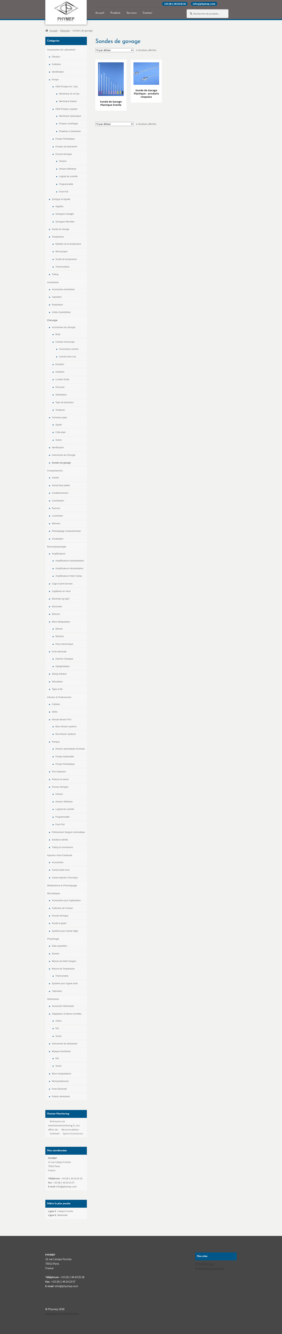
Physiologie (53, 938)
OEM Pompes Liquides (66, 109)
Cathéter (56, 704)
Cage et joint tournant (62, 583)
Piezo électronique (64, 644)
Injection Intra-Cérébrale (59, 855)
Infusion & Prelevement (59, 697)
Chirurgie (65, 30)
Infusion (63, 161)
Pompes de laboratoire (66, 146)
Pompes (56, 742)
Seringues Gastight (64, 214)
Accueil (99, 13)
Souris (58, 1036)
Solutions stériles (60, 839)
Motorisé (59, 636)
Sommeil (54, 1133)
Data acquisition (59, 946)
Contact (147, 13)
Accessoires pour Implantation (66, 900)
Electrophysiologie (56, 546)
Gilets (54, 712)
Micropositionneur (60, 1081)
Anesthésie (53, 282)
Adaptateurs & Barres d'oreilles (66, 1014)
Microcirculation (70, 1129)
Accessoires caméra (68, 349)
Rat (57, 1028)
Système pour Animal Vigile (65, 931)
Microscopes (61, 251)
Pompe (55, 79)
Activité (55, 477)
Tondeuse (60, 410)
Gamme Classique (64, 659)
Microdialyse (53, 893)
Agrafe (58, 424)
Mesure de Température (63, 968)
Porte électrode (59, 651)
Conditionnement (60, 493)
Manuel (58, 629)
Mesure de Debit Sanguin (64, 961)
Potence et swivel (60, 779)
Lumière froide (62, 379)
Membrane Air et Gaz (69, 94)
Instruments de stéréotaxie (64, 1043)
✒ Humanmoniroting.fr (209, 1268)
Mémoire (56, 523)
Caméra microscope (65, 342)
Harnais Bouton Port (61, 719)
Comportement (55, 470)
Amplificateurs (58, 553)
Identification (58, 72)
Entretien (59, 364)
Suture (58, 440)
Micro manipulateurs (61, 1073)
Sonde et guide (59, 923)
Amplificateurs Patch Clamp (68, 576)
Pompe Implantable (64, 756)
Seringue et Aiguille (61, 199)
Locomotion (57, 516)
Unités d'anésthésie (61, 312)
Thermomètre (61, 976)
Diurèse (55, 953)
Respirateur (57, 304)
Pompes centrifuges (68, 123)
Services (132, 13)
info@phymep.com (204, 3)
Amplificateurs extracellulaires (69, 560)
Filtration (56, 57)
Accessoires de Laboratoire (61, 49)
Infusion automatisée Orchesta (70, 749)
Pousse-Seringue (63, 154)
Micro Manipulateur (61, 622)
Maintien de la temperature (68, 244)
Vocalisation (57, 539)
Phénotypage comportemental (66, 531)
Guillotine (56, 64)
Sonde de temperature (66, 259)
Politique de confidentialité (62, 1313)
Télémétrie (57, 991)
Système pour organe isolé (65, 983)
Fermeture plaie (59, 417)
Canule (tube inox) (60, 870)
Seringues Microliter (64, 221)
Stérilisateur (61, 394)
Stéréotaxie (53, 999)
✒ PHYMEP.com (204, 1264)
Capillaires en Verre (61, 591)
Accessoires (57, 862)
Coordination (58, 500)
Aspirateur (57, 297)
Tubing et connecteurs (62, 847)
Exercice (56, 508)
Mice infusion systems (65, 726)
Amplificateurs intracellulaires (69, 568)
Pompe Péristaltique (65, 139)
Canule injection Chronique (65, 877)
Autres (58, 1021)
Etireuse (56, 614)
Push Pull (63, 191)
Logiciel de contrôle (68, 176)
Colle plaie (60, 432)
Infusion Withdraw (67, 169)
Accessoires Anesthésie (63, 289)
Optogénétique (62, 666)
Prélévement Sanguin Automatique (68, 832)
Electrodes (57, 606)
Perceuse (60, 387)
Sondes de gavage (61, 463)
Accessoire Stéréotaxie (63, 1006)
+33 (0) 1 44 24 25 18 (175, 3)
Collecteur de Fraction (62, 908)
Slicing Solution (59, 674)
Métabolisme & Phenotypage (62, 885)
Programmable (66, 184)
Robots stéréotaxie (61, 1096)
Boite (57, 334)
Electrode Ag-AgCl (60, 599)
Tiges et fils (57, 689)
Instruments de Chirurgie (63, 455)
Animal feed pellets (61, 485)
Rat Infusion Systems (65, 734)
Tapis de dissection (64, 402)
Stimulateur (57, 681)
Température (58, 237)
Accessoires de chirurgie (63, 327)
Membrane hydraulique (70, 116)
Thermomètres (62, 267)
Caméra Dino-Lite (67, 356)
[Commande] (114, 50)
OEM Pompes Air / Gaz (66, 86)
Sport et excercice (73, 1133)
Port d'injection (59, 771)
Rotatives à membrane (70, 131)
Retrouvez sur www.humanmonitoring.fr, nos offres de (64, 1125)
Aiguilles (59, 206)
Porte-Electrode (59, 1089)
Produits (115, 13)
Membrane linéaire (68, 101)
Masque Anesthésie (61, 1051)
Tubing (55, 274)
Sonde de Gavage (60, 229)
